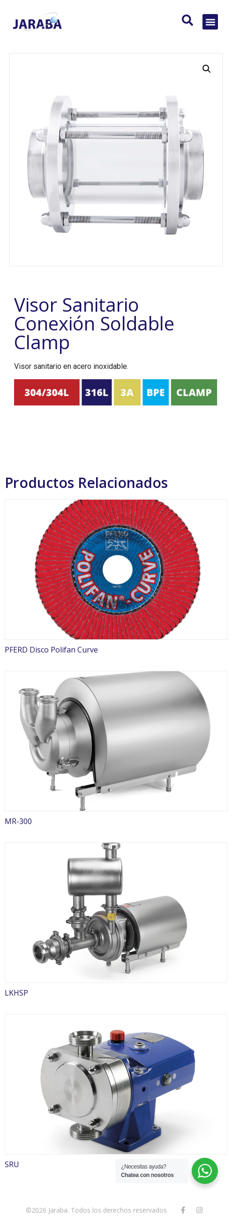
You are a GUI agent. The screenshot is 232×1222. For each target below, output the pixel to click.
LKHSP (16, 993)
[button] (210, 22)
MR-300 (18, 821)
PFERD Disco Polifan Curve (51, 650)
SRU (12, 1164)
